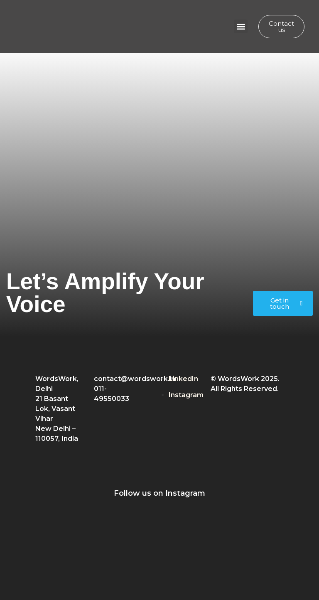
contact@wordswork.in (134, 379)
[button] (241, 26)
